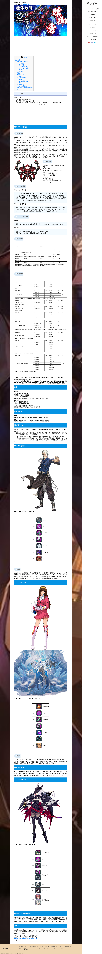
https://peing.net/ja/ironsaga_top (26, 939)
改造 (18, 73)
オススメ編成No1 (22, 78)
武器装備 (22, 70)
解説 (20, 79)
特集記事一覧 (54, 946)
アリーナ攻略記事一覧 (35, 948)
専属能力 (22, 71)
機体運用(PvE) (21, 84)
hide (25, 57)
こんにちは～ (19, 60)
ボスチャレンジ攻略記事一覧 (65, 946)
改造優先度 (20, 74)
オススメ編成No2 (22, 81)
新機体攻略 (27, 4)
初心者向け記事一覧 (23, 946)
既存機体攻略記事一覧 (46, 948)
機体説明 (22, 63)
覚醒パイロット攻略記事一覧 (59, 948)
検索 (98, 8)
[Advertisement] (40, 46)
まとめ (19, 89)
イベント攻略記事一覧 (44, 946)
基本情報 (22, 65)
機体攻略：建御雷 (22, 61)
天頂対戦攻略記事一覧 (23, 948)
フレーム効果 (23, 66)
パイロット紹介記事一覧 (24, 949)
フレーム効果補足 (24, 68)
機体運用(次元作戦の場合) (25, 87)
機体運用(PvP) (21, 76)
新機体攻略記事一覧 (34, 946)
